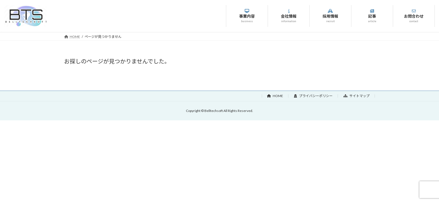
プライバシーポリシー (313, 96)
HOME (275, 96)
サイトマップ (357, 96)
